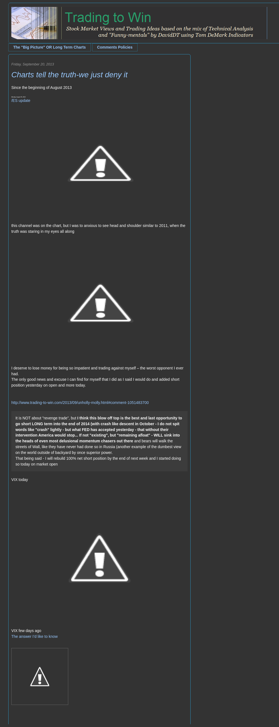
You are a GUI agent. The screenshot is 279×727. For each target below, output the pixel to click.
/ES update (20, 100)
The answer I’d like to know (34, 636)
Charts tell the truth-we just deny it (69, 74)
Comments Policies (115, 47)
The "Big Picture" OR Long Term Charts (49, 47)
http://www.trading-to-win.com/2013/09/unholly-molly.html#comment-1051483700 (80, 402)
